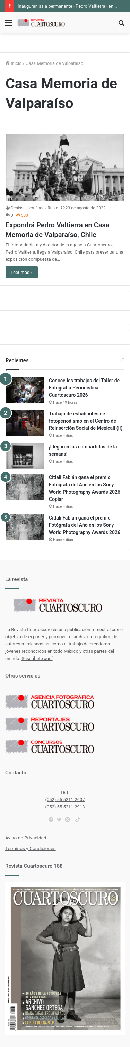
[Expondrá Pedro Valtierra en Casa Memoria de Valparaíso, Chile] (65, 167)
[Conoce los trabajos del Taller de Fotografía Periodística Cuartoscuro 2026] (25, 390)
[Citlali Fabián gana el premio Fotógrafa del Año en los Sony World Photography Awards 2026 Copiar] (25, 487)
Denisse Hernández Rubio (34, 208)
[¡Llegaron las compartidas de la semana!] (25, 456)
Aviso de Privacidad (25, 837)
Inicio (13, 63)
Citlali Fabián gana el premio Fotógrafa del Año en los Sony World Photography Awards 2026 (84, 525)
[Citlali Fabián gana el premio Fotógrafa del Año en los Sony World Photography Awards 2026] (25, 527)
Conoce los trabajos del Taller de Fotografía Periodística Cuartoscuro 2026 (84, 388)
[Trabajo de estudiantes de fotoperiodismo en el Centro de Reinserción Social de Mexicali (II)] (25, 423)
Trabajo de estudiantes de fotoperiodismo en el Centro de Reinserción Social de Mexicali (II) (86, 421)
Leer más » (22, 272)
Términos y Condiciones (30, 848)
